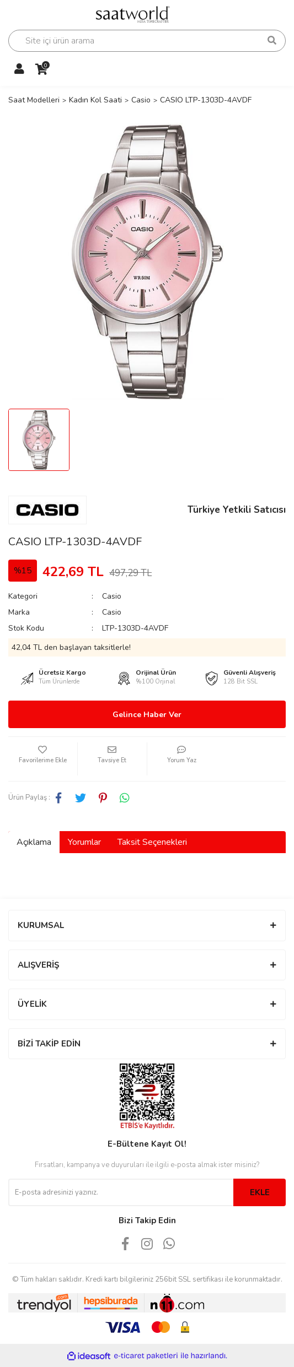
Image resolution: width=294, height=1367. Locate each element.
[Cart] (41, 69)
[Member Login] (19, 69)
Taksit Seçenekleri (152, 842)
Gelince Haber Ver (147, 714)
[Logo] (136, 13)
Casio (111, 596)
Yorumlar (84, 842)
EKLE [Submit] (260, 1192)
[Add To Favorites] (42, 758)
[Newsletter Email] (120, 1192)
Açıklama (34, 842)
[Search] (147, 41)
